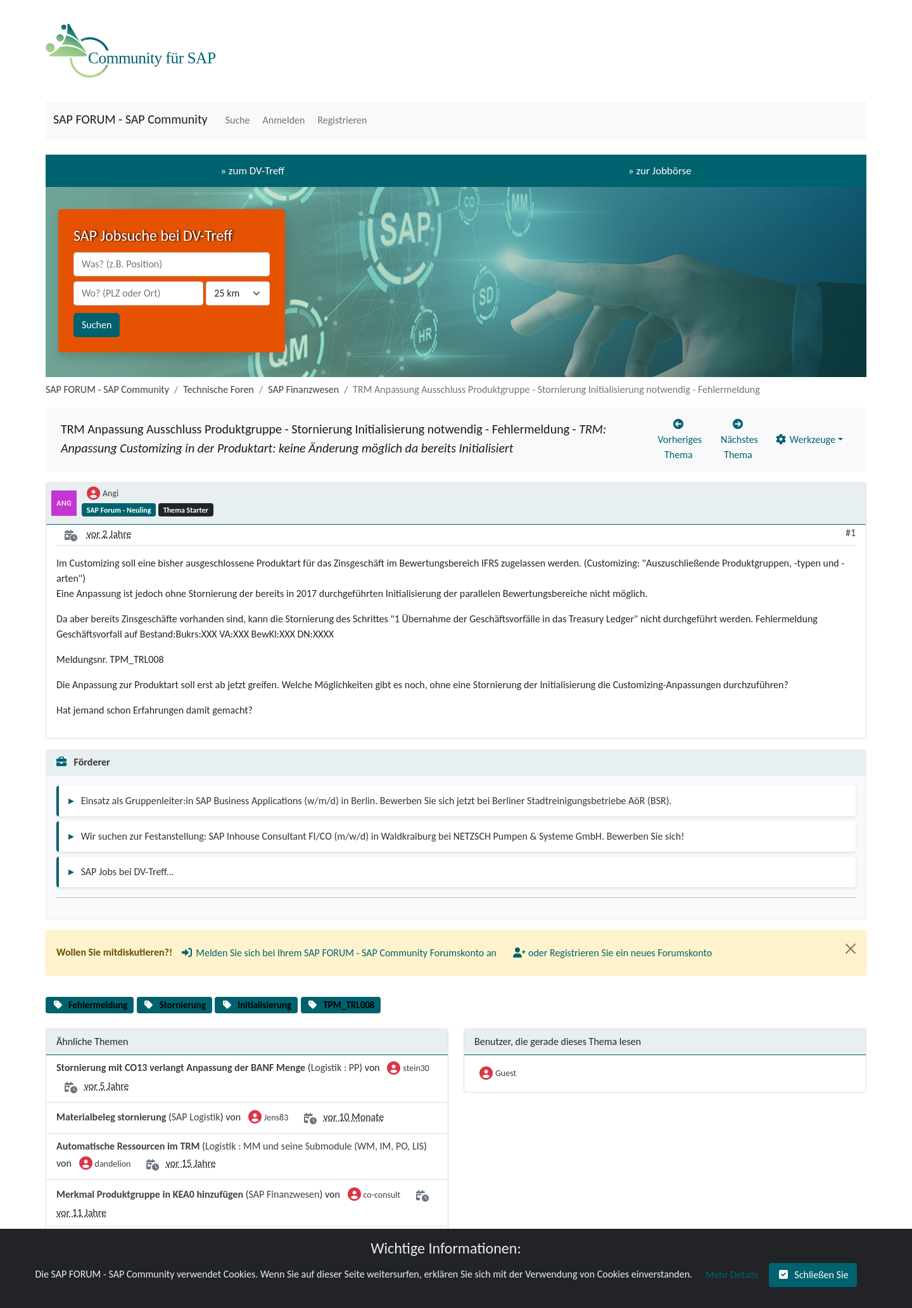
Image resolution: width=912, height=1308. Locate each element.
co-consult (374, 1195)
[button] (236, 120)
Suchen (96, 325)
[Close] (850, 948)
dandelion (105, 1164)
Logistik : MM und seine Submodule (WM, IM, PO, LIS (314, 1146)
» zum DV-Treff (252, 170)
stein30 (408, 1069)
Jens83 (268, 1118)
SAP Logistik (196, 1117)
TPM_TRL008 (348, 1005)
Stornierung (183, 1005)
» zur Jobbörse (660, 170)
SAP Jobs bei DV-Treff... (127, 872)
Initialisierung (264, 1005)
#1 (851, 533)
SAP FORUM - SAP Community (130, 119)
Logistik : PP (335, 1067)
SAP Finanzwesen (303, 389)
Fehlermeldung (98, 1005)
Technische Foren (218, 389)
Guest (497, 1074)
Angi (102, 494)
